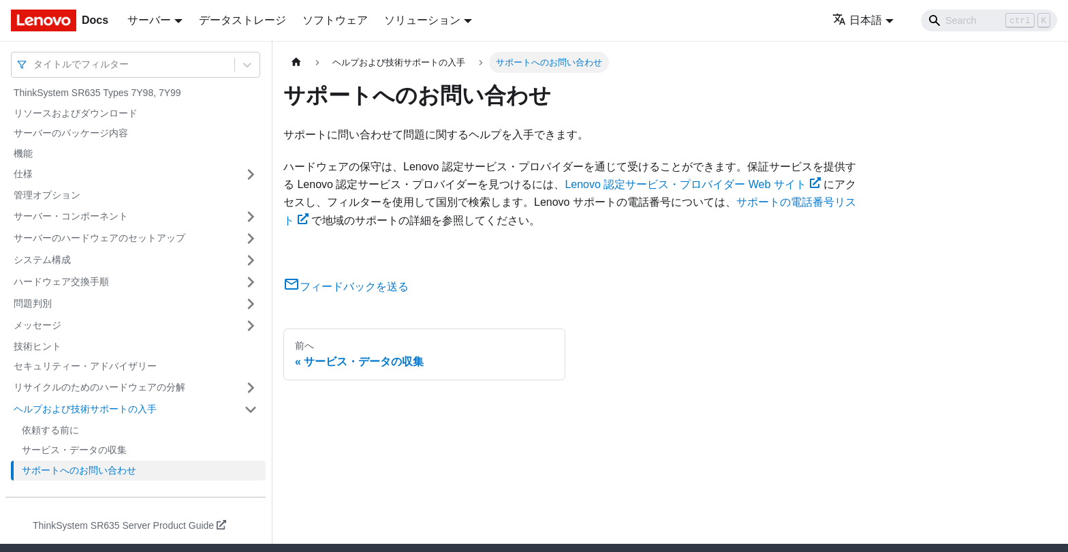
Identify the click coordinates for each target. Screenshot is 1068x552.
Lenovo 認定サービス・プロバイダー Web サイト (692, 184)
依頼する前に (50, 430)
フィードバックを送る (346, 286)
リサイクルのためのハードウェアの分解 (99, 387)
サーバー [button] (149, 20)
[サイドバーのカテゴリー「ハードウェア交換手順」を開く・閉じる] (251, 282)
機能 (23, 153)
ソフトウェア (335, 20)
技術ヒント (37, 346)
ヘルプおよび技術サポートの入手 (85, 408)
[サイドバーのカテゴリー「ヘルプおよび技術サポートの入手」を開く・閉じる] (251, 409)
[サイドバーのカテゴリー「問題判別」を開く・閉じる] (251, 304)
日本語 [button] (857, 20)
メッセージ (37, 325)
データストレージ (242, 20)
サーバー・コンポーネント (71, 216)
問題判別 (33, 303)
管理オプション (47, 194)
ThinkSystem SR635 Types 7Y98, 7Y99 (97, 92)
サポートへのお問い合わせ (79, 470)
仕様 (23, 173)
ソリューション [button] (422, 20)
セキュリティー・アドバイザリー (85, 366)
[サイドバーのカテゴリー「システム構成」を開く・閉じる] (251, 260)
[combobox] (34, 64)
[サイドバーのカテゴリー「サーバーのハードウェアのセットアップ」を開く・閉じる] (251, 238)
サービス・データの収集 (74, 449)
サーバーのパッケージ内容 (71, 132)
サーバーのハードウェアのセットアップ (99, 237)
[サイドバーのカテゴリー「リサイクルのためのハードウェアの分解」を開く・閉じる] (251, 388)
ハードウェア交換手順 (61, 281)
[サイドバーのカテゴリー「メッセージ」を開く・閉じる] (251, 326)
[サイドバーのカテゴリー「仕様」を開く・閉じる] (251, 174)
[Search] (989, 20)
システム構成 (42, 259)
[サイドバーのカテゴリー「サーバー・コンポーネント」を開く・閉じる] (251, 217)
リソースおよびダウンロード (76, 113)
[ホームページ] (296, 62)
